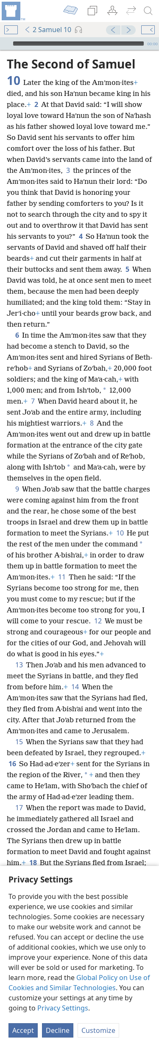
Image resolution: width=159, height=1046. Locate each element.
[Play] (5, 43)
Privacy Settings (62, 1008)
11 (61, 577)
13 (19, 664)
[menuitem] (13, 11)
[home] (13, 11)
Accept (23, 1030)
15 (19, 741)
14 (75, 686)
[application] (79, 43)
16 (12, 763)
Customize (98, 1030)
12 (97, 620)
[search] (148, 11)
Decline (58, 1030)
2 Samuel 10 (47, 29)
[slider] (78, 43)
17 (19, 807)
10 (119, 533)
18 (33, 862)
